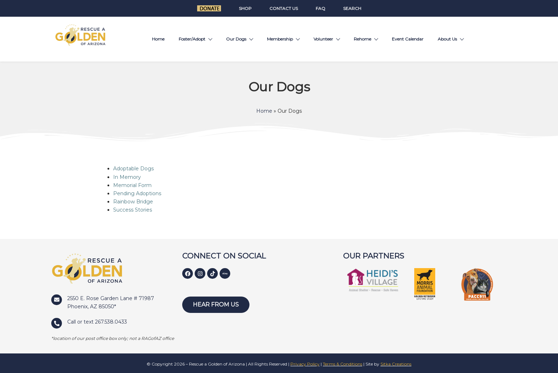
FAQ (320, 8)
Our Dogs (239, 39)
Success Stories (132, 210)
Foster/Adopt (195, 39)
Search (352, 8)
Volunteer (326, 39)
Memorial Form (132, 185)
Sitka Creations (395, 364)
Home (158, 39)
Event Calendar (407, 39)
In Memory (127, 177)
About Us (450, 39)
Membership (283, 39)
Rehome (366, 39)
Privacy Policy (305, 364)
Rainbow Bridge (133, 201)
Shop (245, 8)
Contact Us (283, 8)
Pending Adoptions (137, 193)
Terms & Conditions (342, 364)
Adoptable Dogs (133, 168)
